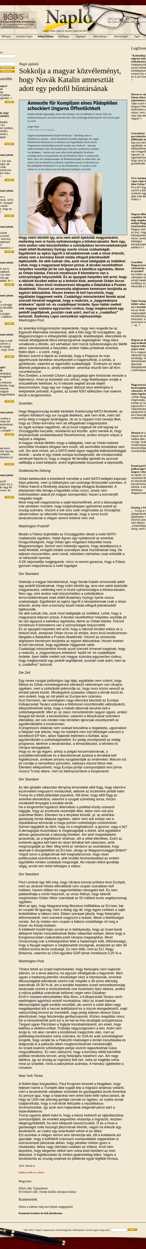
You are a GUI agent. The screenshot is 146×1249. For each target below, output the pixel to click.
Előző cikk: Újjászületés (33, 1188)
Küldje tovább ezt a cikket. (32, 1172)
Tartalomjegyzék (63, 1230)
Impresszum (49, 1230)
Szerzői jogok (92, 1230)
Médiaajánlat (79, 1230)
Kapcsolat (104, 1230)
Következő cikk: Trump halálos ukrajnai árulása (47, 1191)
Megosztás (25, 1181)
